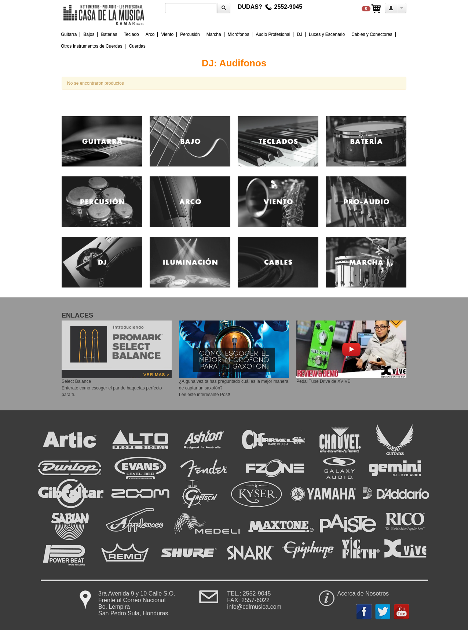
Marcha (213, 34)
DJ (299, 34)
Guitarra (69, 34)
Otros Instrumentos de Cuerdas (91, 46)
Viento (167, 34)
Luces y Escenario (327, 34)
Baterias (109, 34)
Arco (150, 34)
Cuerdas (137, 46)
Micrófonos (238, 34)
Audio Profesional (273, 34)
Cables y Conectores (371, 34)
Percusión (190, 34)
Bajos (88, 34)
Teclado (131, 34)
